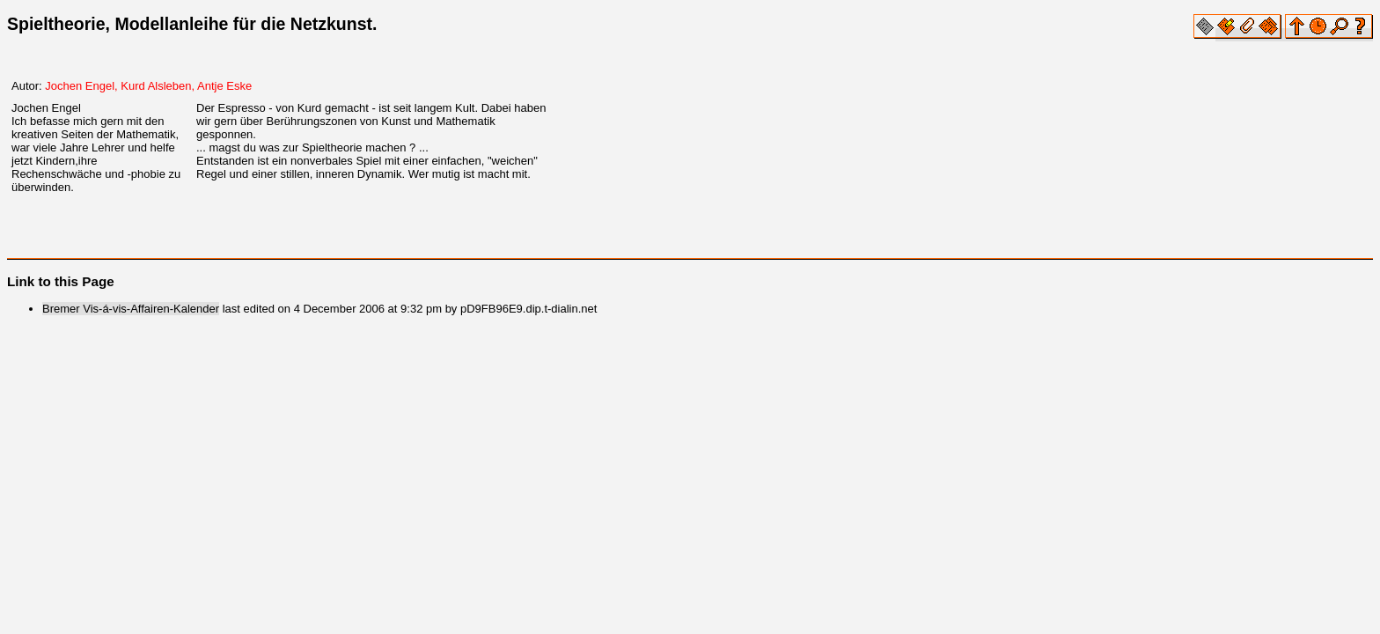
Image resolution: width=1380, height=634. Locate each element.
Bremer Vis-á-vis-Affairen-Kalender (130, 308)
